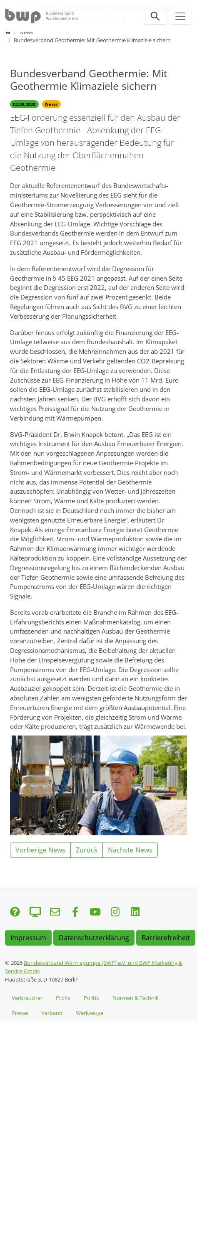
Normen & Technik (135, 998)
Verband (51, 1013)
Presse (20, 1013)
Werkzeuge (89, 1013)
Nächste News (130, 850)
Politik (91, 998)
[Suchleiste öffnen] (155, 16)
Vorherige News (40, 850)
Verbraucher (27, 998)
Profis (63, 998)
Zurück (86, 850)
